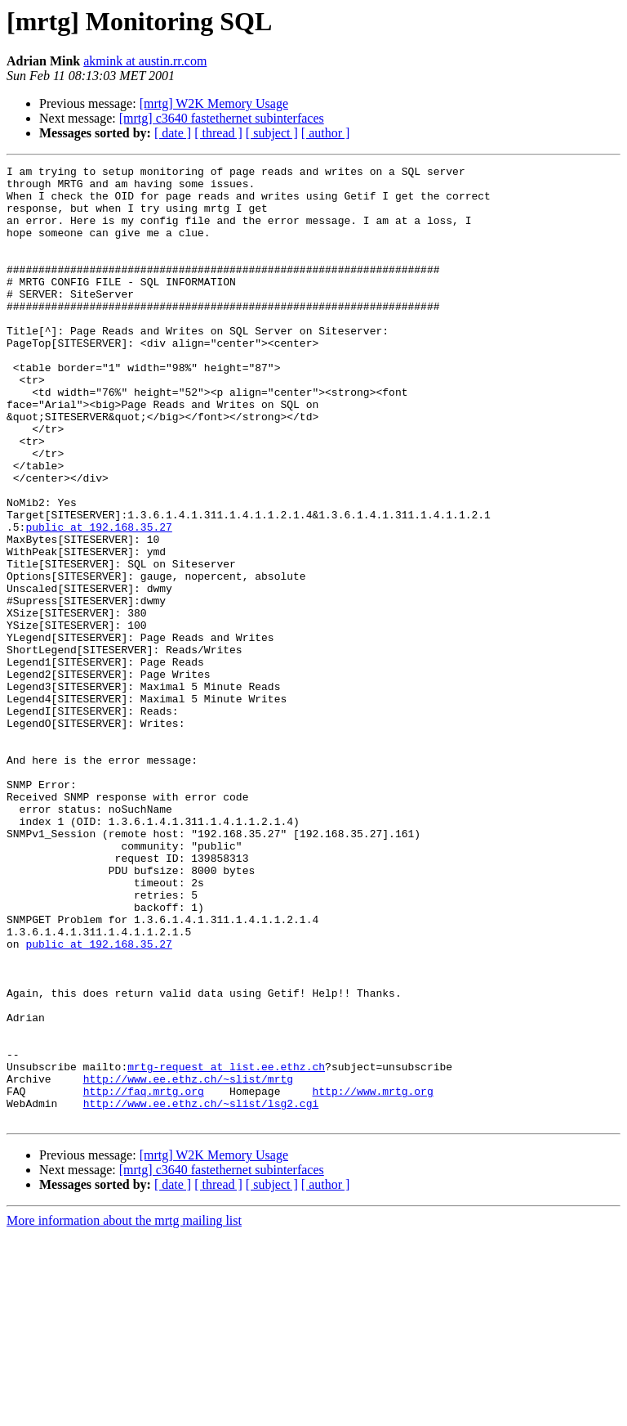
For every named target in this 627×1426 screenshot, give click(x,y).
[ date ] (172, 133)
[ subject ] (272, 133)
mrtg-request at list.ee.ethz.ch (226, 1247)
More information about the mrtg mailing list (124, 1412)
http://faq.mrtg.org (143, 1277)
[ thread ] (218, 133)
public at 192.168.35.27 (98, 600)
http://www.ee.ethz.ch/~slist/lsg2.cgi (201, 1292)
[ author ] (325, 133)
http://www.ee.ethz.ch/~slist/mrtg (188, 1262)
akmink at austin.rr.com (145, 61)
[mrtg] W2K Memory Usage (214, 103)
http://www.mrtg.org (372, 1277)
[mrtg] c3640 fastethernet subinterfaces (221, 118)
